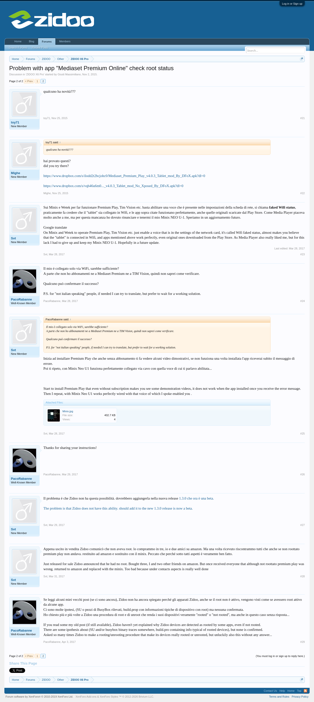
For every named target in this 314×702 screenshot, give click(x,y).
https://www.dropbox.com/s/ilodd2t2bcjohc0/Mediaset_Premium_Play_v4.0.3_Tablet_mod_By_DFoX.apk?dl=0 (124, 176)
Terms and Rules (279, 696)
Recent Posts (40, 47)
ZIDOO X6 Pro (35, 74)
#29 (302, 641)
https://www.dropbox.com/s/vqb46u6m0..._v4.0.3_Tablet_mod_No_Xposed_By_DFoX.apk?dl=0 (113, 186)
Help (282, 690)
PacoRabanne (21, 299)
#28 (302, 576)
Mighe (15, 173)
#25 (302, 433)
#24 (302, 301)
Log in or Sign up (292, 3)
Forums (47, 41)
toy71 (15, 122)
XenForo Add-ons (85, 696)
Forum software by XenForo (39, 696)
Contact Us (270, 690)
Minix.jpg (68, 411)
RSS (305, 690)
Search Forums (18, 47)
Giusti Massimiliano (69, 74)
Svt (13, 238)
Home (17, 41)
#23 (302, 254)
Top (299, 690)
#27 (302, 525)
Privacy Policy (300, 696)
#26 (302, 474)
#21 (302, 118)
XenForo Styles (109, 696)
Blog (31, 41)
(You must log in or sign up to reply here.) (280, 656)
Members (65, 41)
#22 (302, 193)
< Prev (29, 81)
